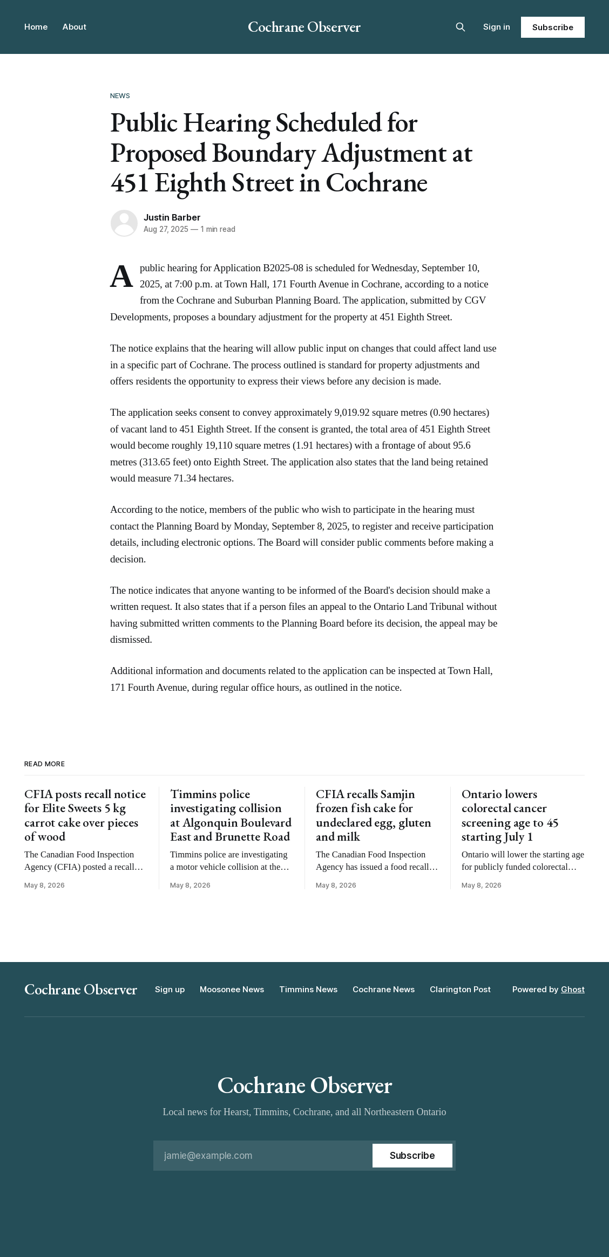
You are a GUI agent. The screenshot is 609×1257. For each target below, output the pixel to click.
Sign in (496, 27)
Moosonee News (232, 989)
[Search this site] (460, 27)
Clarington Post (460, 989)
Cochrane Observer (304, 26)
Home (36, 27)
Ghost (573, 989)
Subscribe (552, 27)
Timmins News (308, 989)
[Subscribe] (412, 1155)
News (120, 95)
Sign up (170, 989)
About (74, 27)
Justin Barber (172, 217)
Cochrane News (384, 989)
